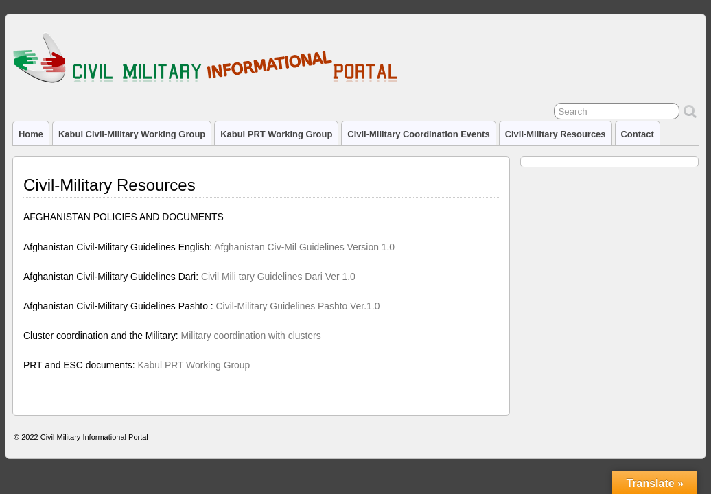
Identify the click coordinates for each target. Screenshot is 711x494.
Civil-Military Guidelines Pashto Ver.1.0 (298, 306)
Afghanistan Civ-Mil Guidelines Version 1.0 (304, 247)
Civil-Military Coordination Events (418, 134)
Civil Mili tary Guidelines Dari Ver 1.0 (278, 276)
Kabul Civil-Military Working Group (131, 134)
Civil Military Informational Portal (94, 437)
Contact (637, 134)
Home (31, 134)
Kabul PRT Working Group (276, 134)
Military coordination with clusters (251, 335)
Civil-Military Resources (555, 134)
